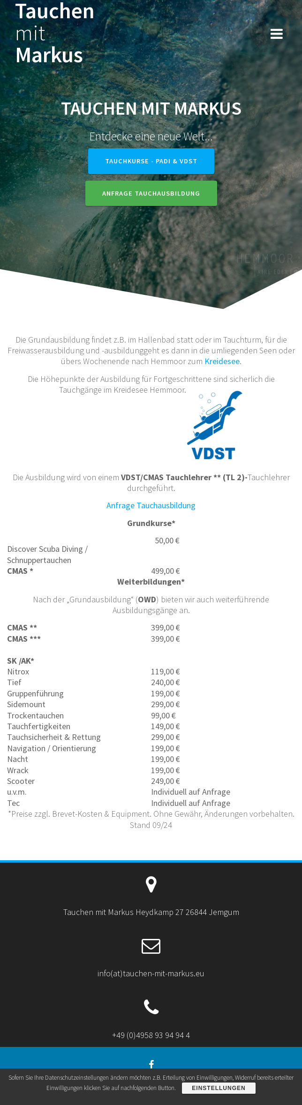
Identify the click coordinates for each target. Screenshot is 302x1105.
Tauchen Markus (55, 33)
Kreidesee (222, 361)
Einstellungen (218, 1088)
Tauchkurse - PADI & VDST (151, 161)
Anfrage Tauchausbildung (151, 193)
